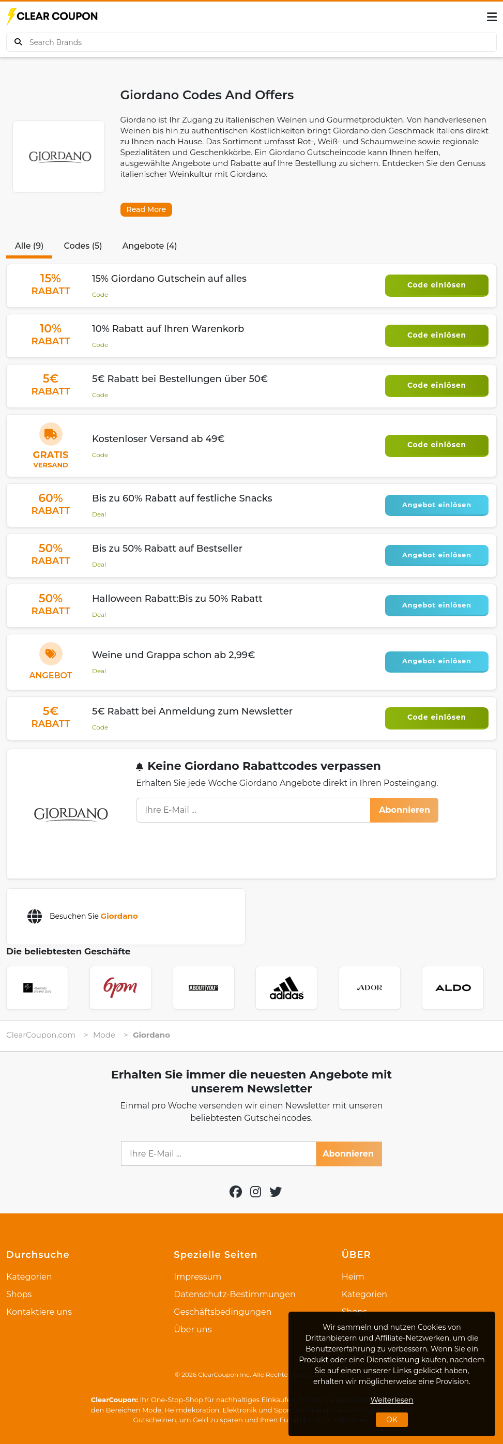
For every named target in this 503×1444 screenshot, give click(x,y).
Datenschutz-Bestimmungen (234, 1294)
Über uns (192, 1329)
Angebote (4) (150, 246)
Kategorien (29, 1277)
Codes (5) (83, 246)
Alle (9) (29, 246)
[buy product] (18, 42)
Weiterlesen (391, 1400)
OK (392, 1419)
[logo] (52, 17)
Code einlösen (437, 285)
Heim (353, 1277)
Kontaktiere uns (39, 1312)
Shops (19, 1294)
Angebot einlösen (437, 504)
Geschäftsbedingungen (222, 1312)
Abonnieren (404, 810)
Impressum (197, 1277)
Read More (146, 209)
